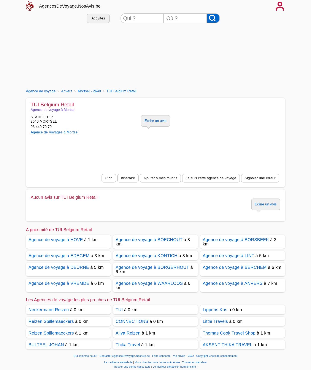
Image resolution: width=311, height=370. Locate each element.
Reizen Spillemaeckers (51, 321)
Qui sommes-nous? (85, 355)
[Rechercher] (213, 18)
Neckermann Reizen (49, 309)
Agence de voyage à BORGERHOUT (152, 267)
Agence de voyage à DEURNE (59, 267)
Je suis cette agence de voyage (211, 178)
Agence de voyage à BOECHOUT (149, 239)
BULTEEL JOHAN (46, 344)
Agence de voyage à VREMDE (59, 283)
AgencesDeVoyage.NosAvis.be (70, 6)
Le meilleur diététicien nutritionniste (175, 366)
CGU (191, 355)
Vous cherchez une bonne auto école (158, 362)
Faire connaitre (161, 355)
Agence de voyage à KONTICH (146, 255)
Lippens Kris (215, 309)
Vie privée (179, 355)
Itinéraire (128, 178)
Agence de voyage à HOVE (56, 239)
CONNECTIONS (132, 321)
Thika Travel (128, 344)
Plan (108, 178)
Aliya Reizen (128, 333)
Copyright (202, 355)
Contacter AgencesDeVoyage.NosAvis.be (125, 355)
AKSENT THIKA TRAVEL (227, 344)
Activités (98, 18)
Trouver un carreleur (194, 362)
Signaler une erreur (260, 178)
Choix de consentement (223, 355)
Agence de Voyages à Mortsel (54, 132)
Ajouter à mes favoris (160, 178)
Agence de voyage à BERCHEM (235, 267)
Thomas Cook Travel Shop (229, 333)
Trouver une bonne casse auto (132, 366)
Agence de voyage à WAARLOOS (149, 283)
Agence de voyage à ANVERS (233, 283)
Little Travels (215, 321)
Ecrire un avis (155, 121)
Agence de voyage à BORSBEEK (236, 239)
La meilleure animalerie (118, 362)
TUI (119, 309)
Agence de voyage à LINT (228, 255)
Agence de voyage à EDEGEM (59, 255)
